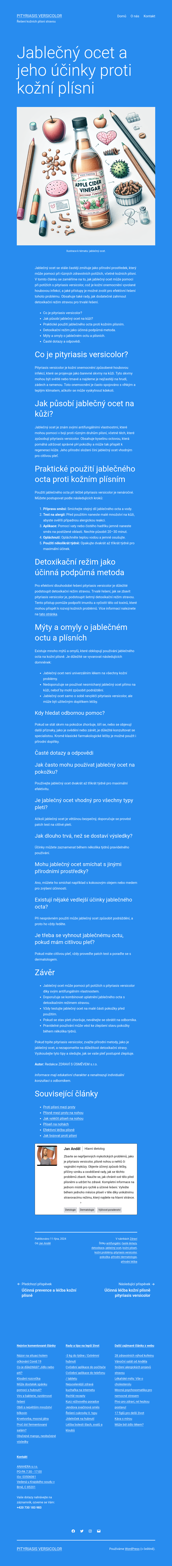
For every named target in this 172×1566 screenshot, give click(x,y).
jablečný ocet (113, 1247)
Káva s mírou (123, 1418)
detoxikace (97, 1247)
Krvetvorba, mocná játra (33, 1418)
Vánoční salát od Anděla (131, 1361)
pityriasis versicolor (125, 1252)
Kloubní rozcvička (28, 1378)
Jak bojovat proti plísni (60, 1136)
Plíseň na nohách (56, 1124)
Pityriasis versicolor (39, 15)
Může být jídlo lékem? (129, 1424)
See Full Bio (71, 1202)
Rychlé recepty (75, 1396)
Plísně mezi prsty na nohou (63, 1113)
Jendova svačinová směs (82, 1407)
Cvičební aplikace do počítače (86, 1367)
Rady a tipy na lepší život (82, 1345)
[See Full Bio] (80, 1202)
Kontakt (149, 16)
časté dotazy (129, 1243)
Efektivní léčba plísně (59, 1130)
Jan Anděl (45, 1243)
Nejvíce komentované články (36, 1345)
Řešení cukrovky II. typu (81, 1413)
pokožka (105, 1257)
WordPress (132, 1549)
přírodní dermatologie (124, 1257)
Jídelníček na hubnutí (80, 1418)
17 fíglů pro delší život (129, 1413)
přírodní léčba (129, 1261)
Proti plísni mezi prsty (59, 1107)
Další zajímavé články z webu (134, 1345)
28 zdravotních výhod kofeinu (134, 1355)
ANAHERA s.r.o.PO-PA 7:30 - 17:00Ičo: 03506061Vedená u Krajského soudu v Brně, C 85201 (36, 1477)
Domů (121, 16)
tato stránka (48, 614)
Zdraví (133, 1238)
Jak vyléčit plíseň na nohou (63, 1118)
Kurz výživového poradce (82, 1401)
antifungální (113, 1243)
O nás (135, 16)
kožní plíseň (130, 1247)
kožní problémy (104, 1252)
